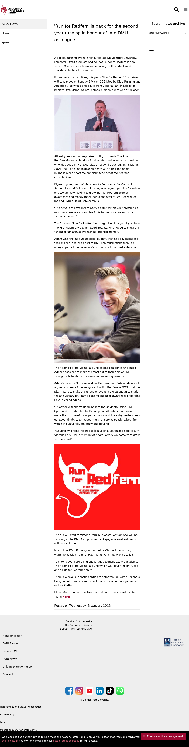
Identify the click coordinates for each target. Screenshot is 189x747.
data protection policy (66, 740)
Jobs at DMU (11, 651)
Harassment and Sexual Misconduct (20, 706)
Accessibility (7, 714)
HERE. (66, 596)
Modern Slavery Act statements (18, 729)
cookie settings (11, 740)
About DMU (10, 24)
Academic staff (12, 635)
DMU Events (11, 643)
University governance (17, 666)
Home (5, 33)
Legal (3, 722)
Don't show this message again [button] (165, 736)
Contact (8, 674)
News (5, 43)
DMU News (10, 659)
